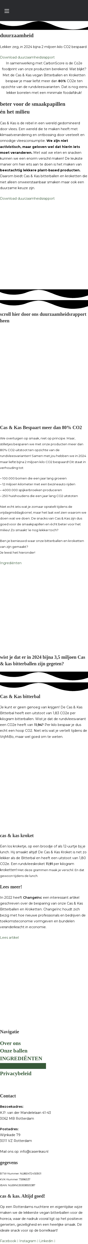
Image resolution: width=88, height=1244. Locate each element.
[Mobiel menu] (6, 11)
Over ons (10, 1043)
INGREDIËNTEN (21, 1058)
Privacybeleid (15, 1073)
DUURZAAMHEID (23, 1066)
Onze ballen (13, 1051)
